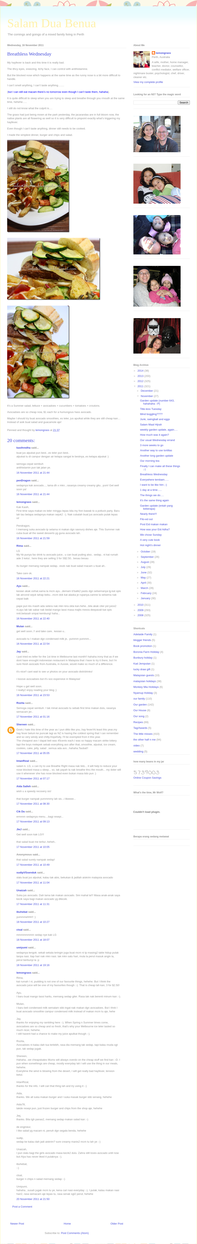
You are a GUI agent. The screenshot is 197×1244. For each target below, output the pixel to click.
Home (67, 1223)
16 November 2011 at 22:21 (32, 578)
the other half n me (144, 739)
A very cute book (150, 539)
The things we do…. (152, 495)
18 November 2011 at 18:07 (32, 939)
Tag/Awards (140, 727)
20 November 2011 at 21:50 (32, 1199)
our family (139, 698)
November (147, 396)
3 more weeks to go (151, 445)
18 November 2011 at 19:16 (32, 965)
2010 (140, 604)
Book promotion (142, 646)
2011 (140, 386)
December (147, 390)
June (144, 572)
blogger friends (142, 640)
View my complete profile (148, 82)
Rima (19, 545)
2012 (140, 381)
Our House (139, 710)
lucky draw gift (141, 669)
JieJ (19, 829)
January (146, 598)
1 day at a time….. (151, 489)
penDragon (23, 480)
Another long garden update (156, 455)
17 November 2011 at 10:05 (32, 846)
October (146, 551)
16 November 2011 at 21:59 (32, 538)
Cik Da (20, 811)
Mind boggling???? (151, 414)
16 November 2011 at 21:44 (32, 472)
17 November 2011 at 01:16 (32, 716)
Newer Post (17, 1223)
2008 (140, 615)
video (136, 745)
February (146, 593)
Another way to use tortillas (156, 450)
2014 (140, 370)
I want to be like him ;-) (153, 484)
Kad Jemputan (142, 663)
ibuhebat (21, 911)
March (145, 588)
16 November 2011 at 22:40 (32, 618)
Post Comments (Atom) (75, 1233)
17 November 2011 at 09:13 (32, 821)
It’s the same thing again (154, 500)
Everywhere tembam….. (154, 479)
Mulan (20, 626)
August (145, 562)
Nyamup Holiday (143, 692)
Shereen (21, 724)
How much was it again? (154, 434)
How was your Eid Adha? (155, 529)
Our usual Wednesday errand (157, 440)
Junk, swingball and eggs (155, 419)
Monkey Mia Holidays (146, 686)
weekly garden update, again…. (159, 429)
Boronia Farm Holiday (146, 651)
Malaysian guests (143, 675)
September (148, 556)
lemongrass (23, 501)
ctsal (19, 929)
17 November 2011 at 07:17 (32, 778)
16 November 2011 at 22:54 (32, 643)
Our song (138, 716)
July (143, 567)
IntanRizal (22, 760)
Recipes (138, 722)
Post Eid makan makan (153, 524)
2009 (140, 610)
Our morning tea (149, 460)
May (144, 577)
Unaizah (21, 890)
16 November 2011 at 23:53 (32, 695)
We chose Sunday (150, 534)
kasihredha (23, 447)
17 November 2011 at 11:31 (32, 904)
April (144, 582)
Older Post (117, 1223)
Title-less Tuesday (150, 409)
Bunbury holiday (142, 657)
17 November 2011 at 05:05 (32, 753)
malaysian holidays (144, 681)
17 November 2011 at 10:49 (32, 864)
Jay (18, 651)
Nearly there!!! (148, 513)
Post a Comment (22, 1206)
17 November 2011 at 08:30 (32, 803)
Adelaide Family (142, 634)
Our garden (140, 704)
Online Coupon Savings (147, 777)
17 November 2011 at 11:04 (32, 882)
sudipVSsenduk (26, 872)
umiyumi (21, 947)
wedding (138, 751)
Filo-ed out (146, 519)
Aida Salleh (23, 786)
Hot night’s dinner (150, 545)
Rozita (20, 702)
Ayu (18, 585)
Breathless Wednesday (153, 474)
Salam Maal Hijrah (151, 424)
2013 (140, 376)
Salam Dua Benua (51, 23)
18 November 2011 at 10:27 (32, 921)
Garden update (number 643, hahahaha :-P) (157, 402)
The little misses (142, 733)
